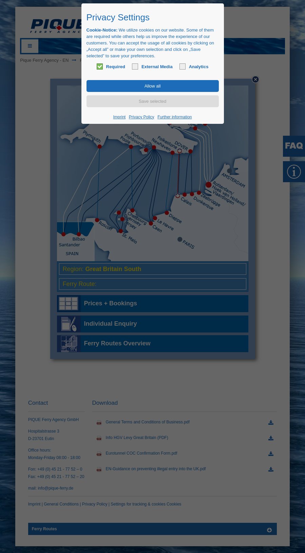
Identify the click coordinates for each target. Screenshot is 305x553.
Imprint (119, 117)
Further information (174, 117)
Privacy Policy (141, 117)
